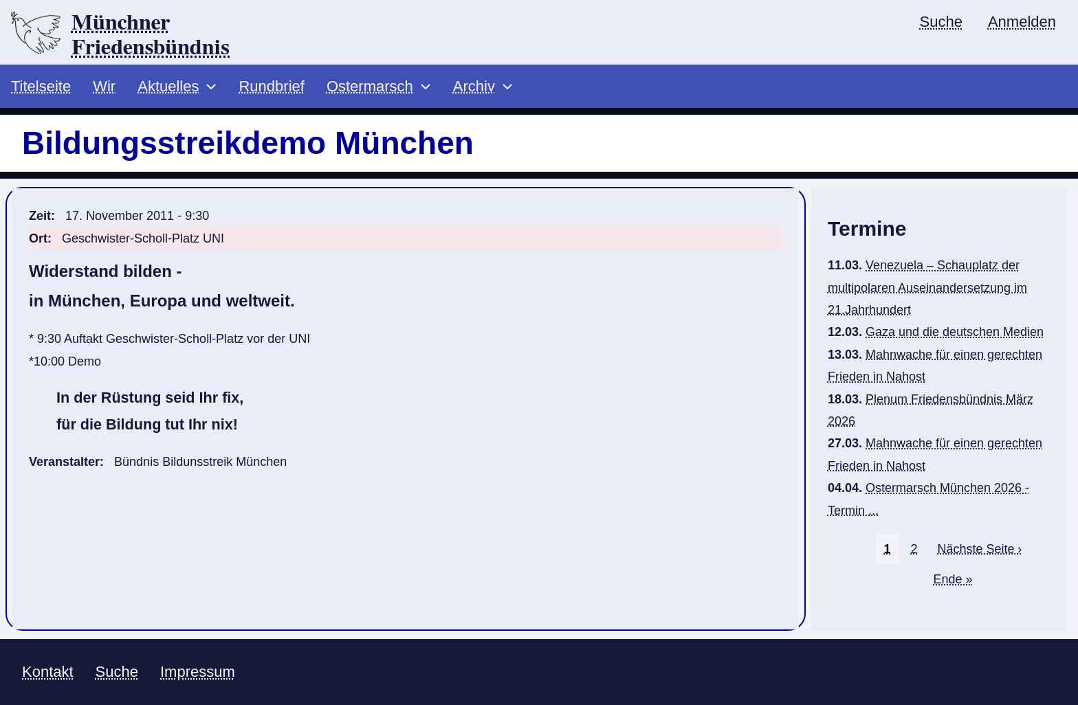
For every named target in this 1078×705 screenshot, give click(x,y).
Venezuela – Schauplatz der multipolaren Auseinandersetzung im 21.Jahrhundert (927, 287)
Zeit (40, 216)
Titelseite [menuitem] (41, 86)
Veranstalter (64, 462)
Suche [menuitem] (941, 21)
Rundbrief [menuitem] (271, 86)
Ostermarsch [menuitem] (370, 86)
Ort (38, 238)
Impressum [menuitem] (197, 671)
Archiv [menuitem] (474, 86)
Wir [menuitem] (104, 86)
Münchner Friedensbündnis (151, 35)
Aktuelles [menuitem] (168, 86)
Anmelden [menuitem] (1022, 21)
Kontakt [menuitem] (48, 671)
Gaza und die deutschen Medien (955, 332)
